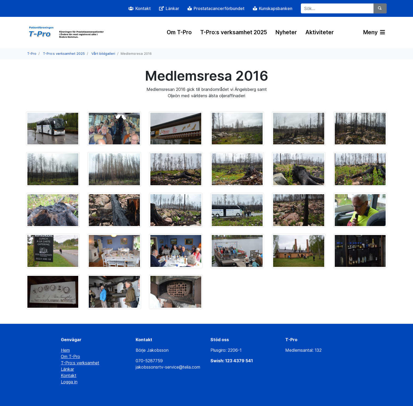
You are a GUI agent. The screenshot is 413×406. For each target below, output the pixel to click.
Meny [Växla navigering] (374, 32)
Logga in (69, 381)
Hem (65, 350)
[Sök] (380, 8)
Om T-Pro (179, 32)
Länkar (67, 369)
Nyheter (286, 32)
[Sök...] (337, 8)
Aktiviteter (319, 32)
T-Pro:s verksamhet (80, 362)
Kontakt (68, 375)
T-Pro (31, 54)
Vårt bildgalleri (103, 54)
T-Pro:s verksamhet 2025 (233, 32)
